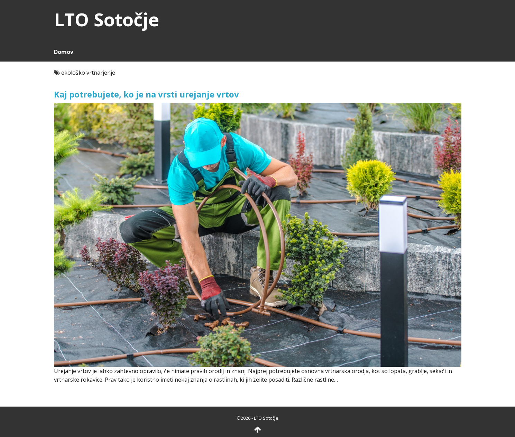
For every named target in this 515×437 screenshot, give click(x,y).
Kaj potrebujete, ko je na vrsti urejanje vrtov (146, 94)
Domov (63, 52)
